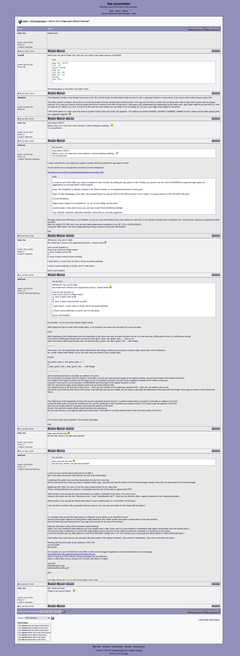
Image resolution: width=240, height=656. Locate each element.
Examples (128, 647)
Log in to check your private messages (115, 13)
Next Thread (214, 620)
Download (106, 647)
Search (117, 11)
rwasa (126, 653)
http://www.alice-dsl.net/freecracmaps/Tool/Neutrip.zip (71, 554)
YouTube (139, 650)
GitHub (132, 650)
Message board (139, 647)
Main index (97, 647)
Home (111, 11)
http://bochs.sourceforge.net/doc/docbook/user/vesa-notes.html (76, 172)
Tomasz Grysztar (118, 650)
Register (125, 11)
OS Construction (38, 21)
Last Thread (203, 620)
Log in (134, 13)
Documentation (117, 647)
